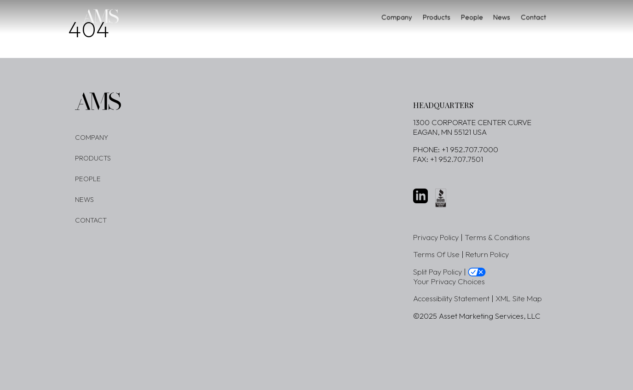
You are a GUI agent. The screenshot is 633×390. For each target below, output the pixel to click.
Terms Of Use (436, 254)
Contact (530, 16)
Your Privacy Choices (449, 281)
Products (403, 16)
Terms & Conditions (497, 237)
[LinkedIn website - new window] (420, 196)
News (488, 16)
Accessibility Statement (451, 298)
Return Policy (487, 254)
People (448, 16)
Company (353, 16)
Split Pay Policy (437, 271)
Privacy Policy (436, 237)
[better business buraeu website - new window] (440, 198)
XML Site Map (518, 298)
